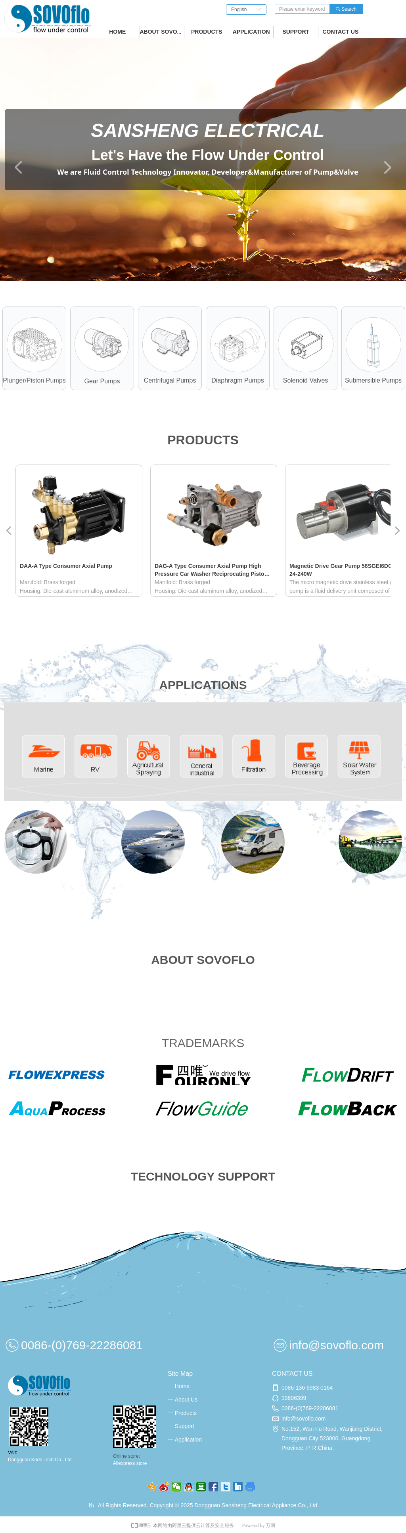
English (239, 9)
